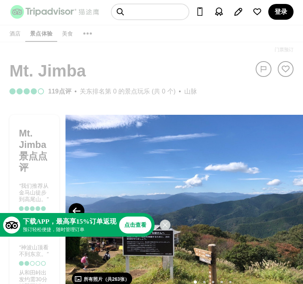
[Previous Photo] (76, 211)
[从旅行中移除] (286, 69)
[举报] (263, 69)
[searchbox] (150, 11)
